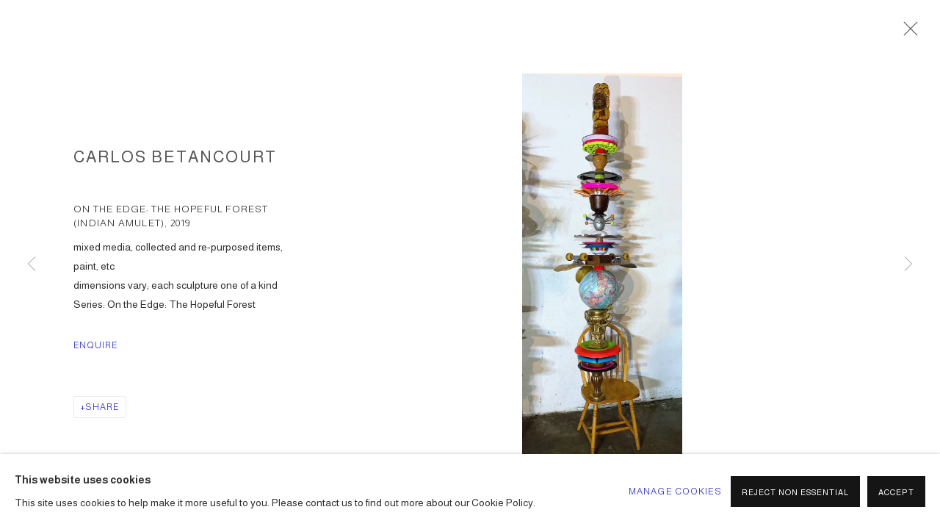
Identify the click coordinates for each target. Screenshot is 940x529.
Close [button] (907, 33)
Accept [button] (896, 492)
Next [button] (908, 264)
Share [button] (102, 407)
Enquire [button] (95, 345)
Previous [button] (31, 264)
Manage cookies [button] (675, 491)
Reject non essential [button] (795, 492)
